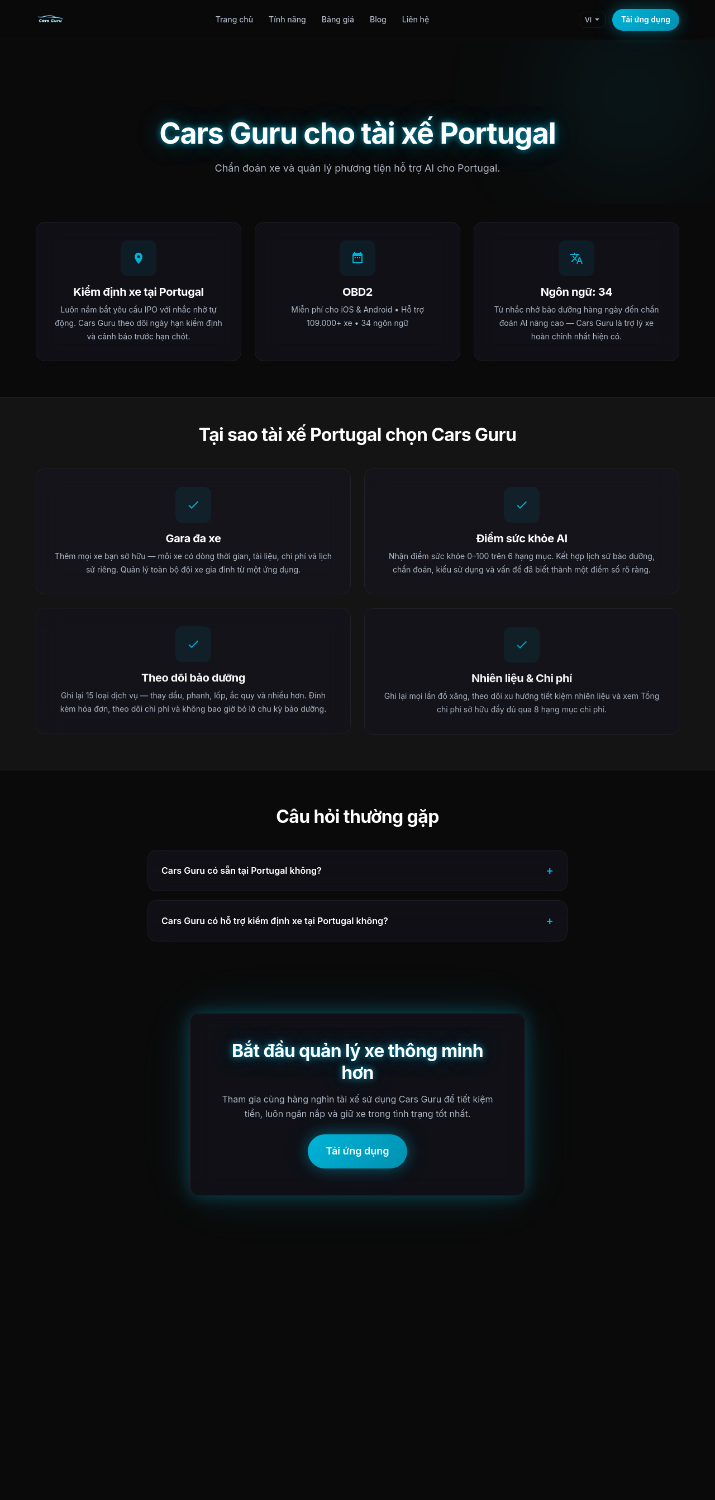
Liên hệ (415, 19)
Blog (378, 19)
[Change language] (593, 20)
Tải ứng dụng (645, 19)
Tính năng (287, 19)
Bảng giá (338, 19)
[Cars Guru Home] (50, 20)
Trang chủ (234, 19)
